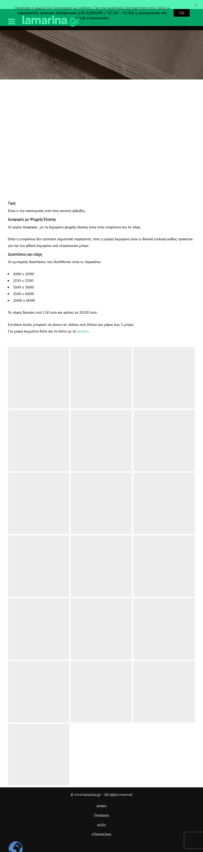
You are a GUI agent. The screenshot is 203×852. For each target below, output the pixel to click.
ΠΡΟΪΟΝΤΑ (101, 807)
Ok (181, 12)
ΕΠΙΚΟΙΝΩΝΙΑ (101, 826)
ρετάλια (83, 323)
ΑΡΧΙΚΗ (101, 798)
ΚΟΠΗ (101, 817)
